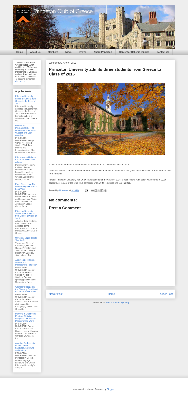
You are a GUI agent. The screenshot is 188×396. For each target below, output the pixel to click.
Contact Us (163, 52)
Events (82, 52)
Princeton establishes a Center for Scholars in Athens (25, 159)
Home (19, 52)
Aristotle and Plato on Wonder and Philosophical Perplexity (26, 262)
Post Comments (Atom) (117, 302)
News (68, 52)
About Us (35, 52)
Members (53, 52)
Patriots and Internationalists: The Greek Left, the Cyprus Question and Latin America (25, 130)
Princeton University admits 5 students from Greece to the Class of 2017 (25, 100)
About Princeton (103, 52)
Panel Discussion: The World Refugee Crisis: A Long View (26, 186)
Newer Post (56, 294)
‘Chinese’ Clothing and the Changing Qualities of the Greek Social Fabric (26, 289)
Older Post (166, 294)
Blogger (110, 389)
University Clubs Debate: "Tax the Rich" (26, 239)
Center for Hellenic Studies (134, 52)
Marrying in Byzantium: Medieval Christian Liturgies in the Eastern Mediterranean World (25, 317)
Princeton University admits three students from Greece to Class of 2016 (26, 215)
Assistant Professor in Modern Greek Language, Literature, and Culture (25, 347)
